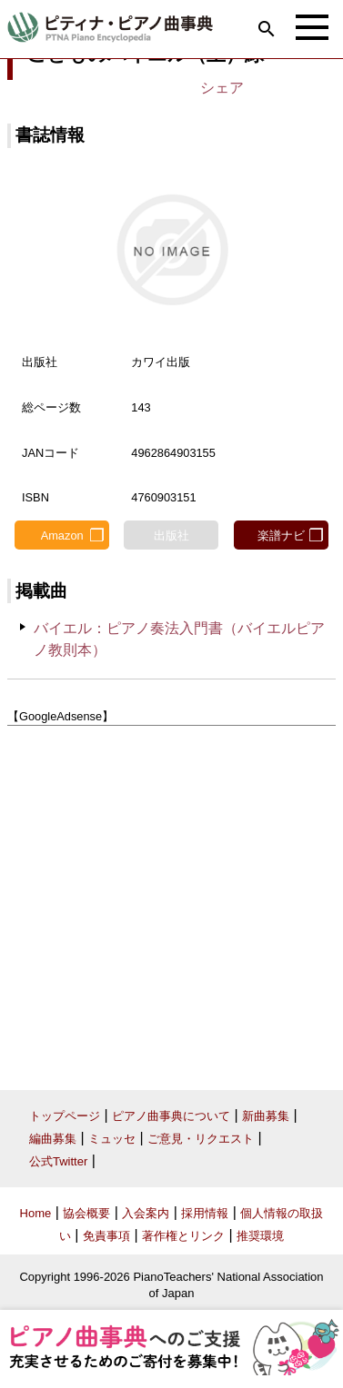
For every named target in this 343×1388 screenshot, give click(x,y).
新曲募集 (265, 1116)
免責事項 (106, 1236)
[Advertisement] (171, 901)
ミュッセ (112, 1138)
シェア (222, 87)
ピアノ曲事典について (171, 1116)
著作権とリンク (183, 1236)
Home (36, 1213)
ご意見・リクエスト (200, 1138)
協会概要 (86, 1213)
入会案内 (145, 1213)
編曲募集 (52, 1138)
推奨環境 (260, 1236)
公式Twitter (58, 1161)
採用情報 (204, 1213)
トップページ (64, 1116)
